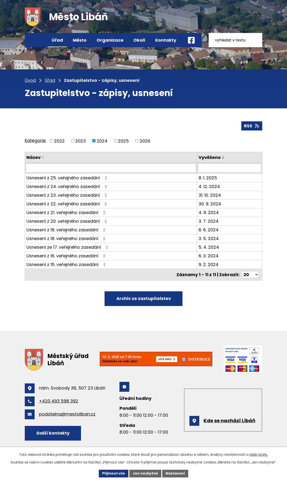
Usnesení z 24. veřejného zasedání (67, 186)
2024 (102, 141)
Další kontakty (53, 433)
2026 (145, 141)
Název (33, 157)
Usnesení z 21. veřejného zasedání (66, 212)
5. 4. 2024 (209, 247)
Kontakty (165, 40)
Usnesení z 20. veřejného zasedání (67, 221)
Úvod (36, 40)
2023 (80, 141)
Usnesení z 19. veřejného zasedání (66, 230)
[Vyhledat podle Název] (111, 168)
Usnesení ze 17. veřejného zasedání (68, 247)
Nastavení (175, 473)
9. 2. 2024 (208, 264)
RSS (252, 126)
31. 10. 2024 (210, 195)
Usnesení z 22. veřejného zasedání (67, 204)
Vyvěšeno (210, 157)
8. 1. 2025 (208, 178)
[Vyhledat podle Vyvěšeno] (229, 168)
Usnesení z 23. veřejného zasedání (67, 195)
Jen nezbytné (145, 473)
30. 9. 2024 (210, 204)
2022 (59, 141)
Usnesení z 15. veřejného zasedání (66, 264)
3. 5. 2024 (209, 238)
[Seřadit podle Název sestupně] (43, 158)
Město (80, 40)
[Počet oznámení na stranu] (250, 274)
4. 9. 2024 (209, 212)
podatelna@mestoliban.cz (67, 414)
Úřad (57, 40)
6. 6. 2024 (208, 230)
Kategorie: (35, 140)
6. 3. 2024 (208, 256)
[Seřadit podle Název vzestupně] (43, 156)
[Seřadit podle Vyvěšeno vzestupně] (223, 156)
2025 (123, 141)
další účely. (259, 454)
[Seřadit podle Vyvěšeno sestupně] (223, 158)
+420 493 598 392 (58, 401)
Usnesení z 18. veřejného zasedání (66, 238)
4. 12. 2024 (209, 186)
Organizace (110, 40)
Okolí (139, 40)
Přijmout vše (113, 473)
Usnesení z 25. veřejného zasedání (67, 178)
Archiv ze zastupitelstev (143, 298)
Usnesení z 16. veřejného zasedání (66, 256)
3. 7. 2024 (208, 221)
